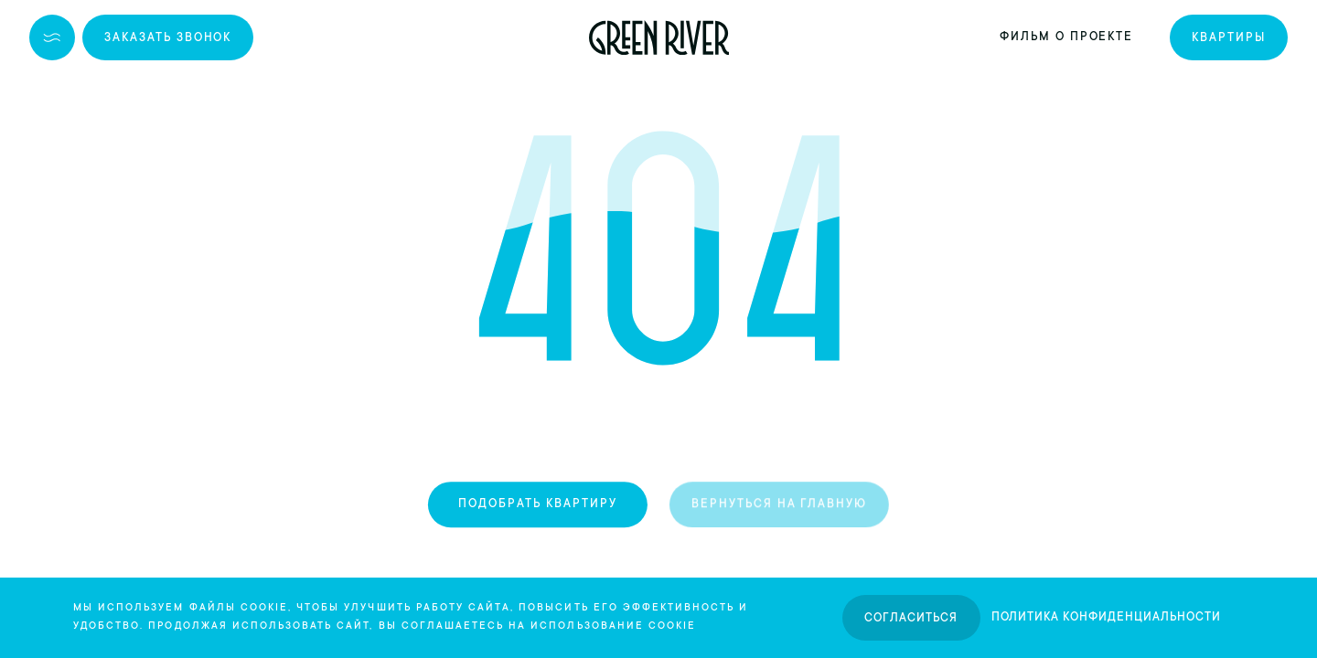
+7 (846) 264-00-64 (348, 37)
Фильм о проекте (1066, 37)
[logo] (659, 37)
